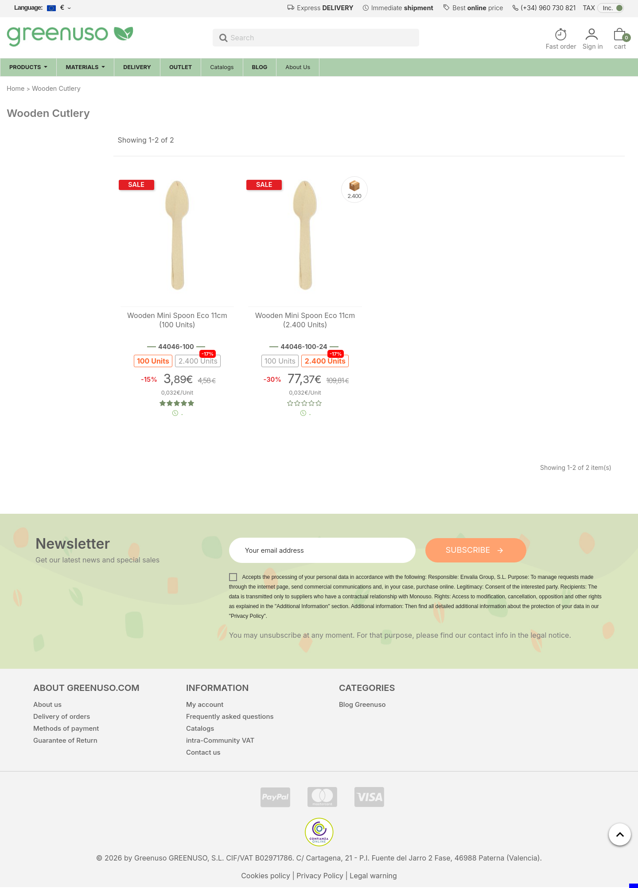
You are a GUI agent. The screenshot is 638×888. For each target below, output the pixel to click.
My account (204, 705)
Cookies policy (265, 876)
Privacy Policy (319, 876)
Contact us (203, 753)
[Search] (316, 38)
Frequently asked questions (230, 717)
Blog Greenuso (362, 705)
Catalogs (200, 729)
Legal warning (373, 876)
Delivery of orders (61, 717)
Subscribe (476, 550)
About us (47, 705)
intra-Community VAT (220, 741)
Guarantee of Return (65, 741)
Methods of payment (66, 729)
